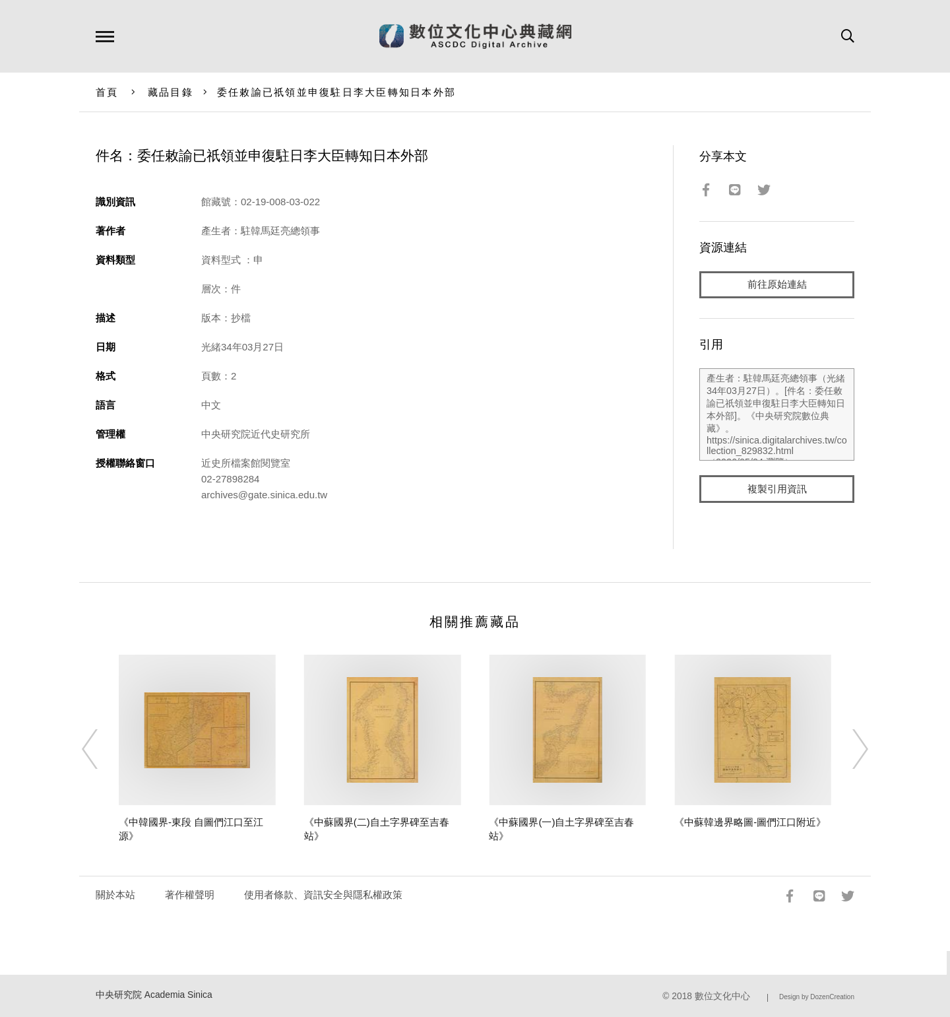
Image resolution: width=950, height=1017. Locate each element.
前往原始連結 (777, 284)
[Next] (848, 749)
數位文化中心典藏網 (475, 36)
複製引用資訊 (777, 489)
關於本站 (115, 894)
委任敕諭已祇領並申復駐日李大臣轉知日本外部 (336, 92)
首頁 (107, 92)
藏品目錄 (170, 92)
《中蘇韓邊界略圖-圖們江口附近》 (750, 822)
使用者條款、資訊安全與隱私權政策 (323, 894)
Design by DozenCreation (816, 997)
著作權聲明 (189, 894)
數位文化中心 (722, 996)
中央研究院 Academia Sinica (154, 995)
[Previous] (102, 749)
